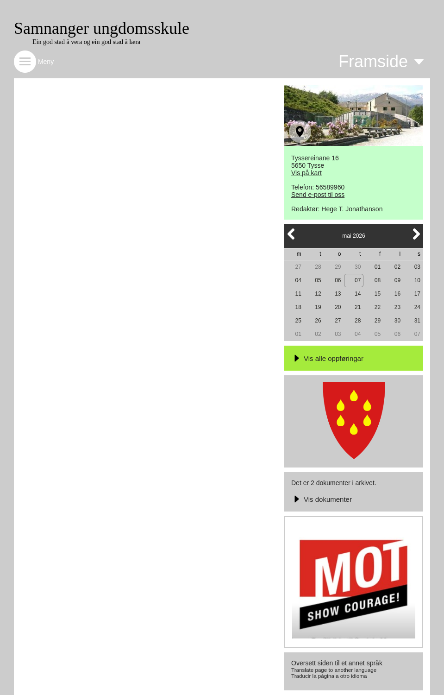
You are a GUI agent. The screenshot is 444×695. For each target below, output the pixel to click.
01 (378, 267)
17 (417, 294)
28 (318, 267)
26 (318, 320)
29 (338, 267)
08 (378, 280)
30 (358, 267)
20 (338, 307)
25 (298, 320)
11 (298, 294)
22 (378, 307)
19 (318, 307)
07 (358, 280)
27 (298, 267)
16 (397, 294)
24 (417, 307)
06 (338, 280)
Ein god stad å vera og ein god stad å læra (86, 41)
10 (417, 280)
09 (397, 280)
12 (318, 294)
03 (417, 267)
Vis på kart (306, 173)
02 (397, 267)
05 (318, 280)
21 (358, 307)
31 (417, 320)
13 (338, 294)
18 (298, 307)
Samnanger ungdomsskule (101, 28)
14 (358, 294)
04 (298, 280)
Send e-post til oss (317, 194)
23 (397, 307)
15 (378, 294)
